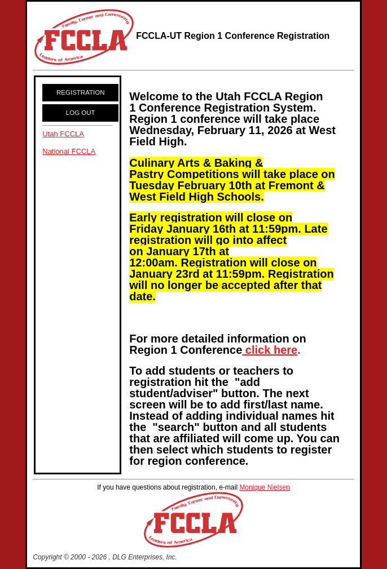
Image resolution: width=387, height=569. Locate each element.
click (258, 350)
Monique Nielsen (264, 487)
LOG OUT (80, 112)
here (285, 350)
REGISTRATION (80, 92)
